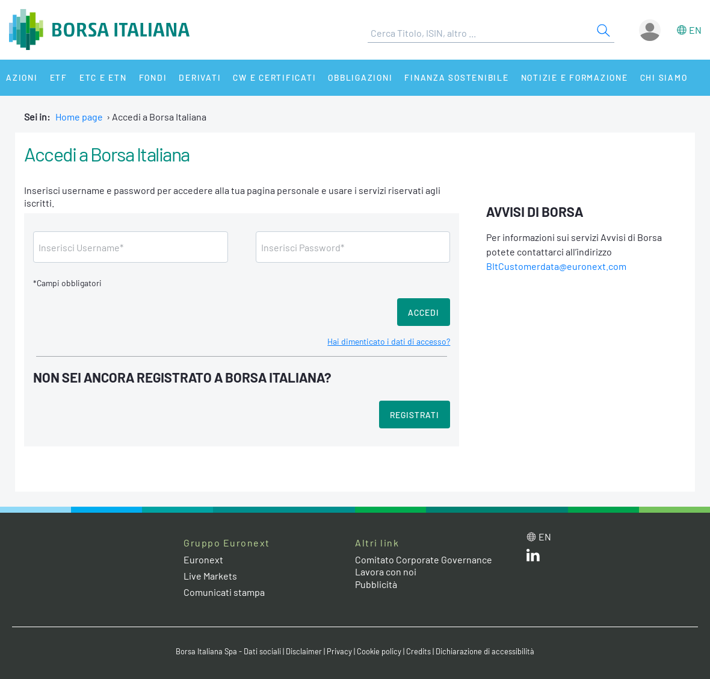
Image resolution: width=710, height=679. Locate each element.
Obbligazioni (360, 77)
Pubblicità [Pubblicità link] (376, 584)
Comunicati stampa (224, 592)
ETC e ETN (103, 77)
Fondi (153, 77)
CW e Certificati (274, 77)
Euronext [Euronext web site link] (203, 559)
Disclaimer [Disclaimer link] (304, 651)
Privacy (339, 651)
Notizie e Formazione (574, 77)
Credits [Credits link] (418, 651)
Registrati (414, 415)
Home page (79, 116)
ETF (58, 77)
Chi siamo (664, 77)
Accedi (423, 312)
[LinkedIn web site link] (533, 557)
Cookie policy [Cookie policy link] (379, 651)
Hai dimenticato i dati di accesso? (388, 341)
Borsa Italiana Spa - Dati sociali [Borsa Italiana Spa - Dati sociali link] (228, 651)
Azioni (22, 77)
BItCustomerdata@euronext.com (556, 266)
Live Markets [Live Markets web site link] (210, 575)
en (695, 30)
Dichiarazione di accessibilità (485, 651)
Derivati (200, 77)
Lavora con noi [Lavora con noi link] (385, 571)
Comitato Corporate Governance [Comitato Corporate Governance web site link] (423, 559)
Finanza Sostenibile (456, 77)
